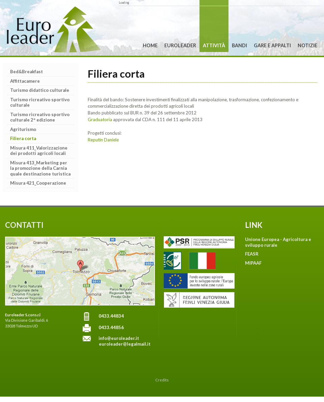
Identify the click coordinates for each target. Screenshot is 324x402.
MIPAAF (253, 263)
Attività (214, 45)
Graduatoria (100, 119)
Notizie (307, 45)
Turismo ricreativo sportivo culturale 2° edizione (40, 117)
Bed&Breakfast (26, 71)
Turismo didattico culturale (39, 90)
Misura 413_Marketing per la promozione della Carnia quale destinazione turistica (40, 168)
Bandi (239, 45)
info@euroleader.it (119, 338)
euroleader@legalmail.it (125, 344)
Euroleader (180, 45)
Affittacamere (25, 81)
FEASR (252, 254)
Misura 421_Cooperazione (38, 183)
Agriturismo (23, 129)
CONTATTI (24, 225)
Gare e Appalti (272, 45)
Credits (162, 380)
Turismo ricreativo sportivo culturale (40, 102)
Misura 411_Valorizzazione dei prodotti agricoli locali (39, 150)
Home (150, 45)
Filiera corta (23, 138)
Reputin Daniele (103, 139)
